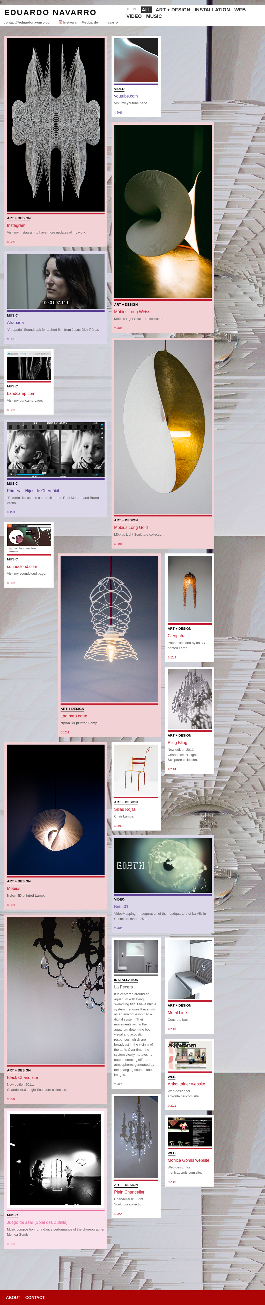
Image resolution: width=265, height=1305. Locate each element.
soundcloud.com (22, 566)
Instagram (16, 225)
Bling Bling (177, 742)
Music (154, 16)
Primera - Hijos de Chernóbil (33, 491)
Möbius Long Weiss (132, 312)
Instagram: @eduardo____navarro (90, 22)
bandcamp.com (21, 393)
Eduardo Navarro (50, 12)
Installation (212, 9)
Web (240, 9)
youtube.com (126, 96)
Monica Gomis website (188, 1160)
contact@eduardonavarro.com (28, 22)
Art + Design (173, 9)
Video (134, 16)
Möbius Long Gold (131, 527)
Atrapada (15, 322)
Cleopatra (177, 636)
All (146, 9)
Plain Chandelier (129, 1192)
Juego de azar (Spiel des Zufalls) (37, 1222)
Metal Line (177, 1012)
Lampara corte (74, 716)
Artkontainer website (186, 1084)
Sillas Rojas (125, 809)
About (13, 1297)
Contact (35, 1297)
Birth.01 (121, 906)
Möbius (13, 888)
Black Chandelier (22, 1077)
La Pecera (123, 987)
